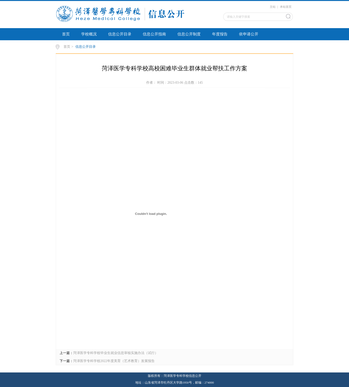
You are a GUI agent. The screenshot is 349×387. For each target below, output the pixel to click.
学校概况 (89, 34)
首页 (66, 34)
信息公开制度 (189, 34)
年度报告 (220, 34)
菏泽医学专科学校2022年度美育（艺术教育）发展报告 (114, 361)
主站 (273, 6)
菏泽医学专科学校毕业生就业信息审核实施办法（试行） (115, 353)
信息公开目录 (119, 34)
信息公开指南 (154, 34)
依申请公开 (248, 34)
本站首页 (286, 6)
